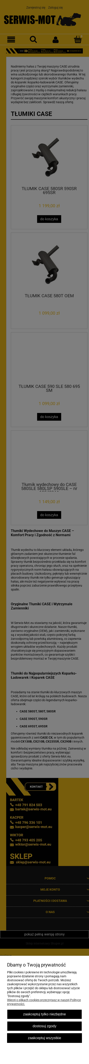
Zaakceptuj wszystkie (44, 1038)
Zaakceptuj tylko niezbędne (44, 1014)
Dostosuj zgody (44, 1026)
